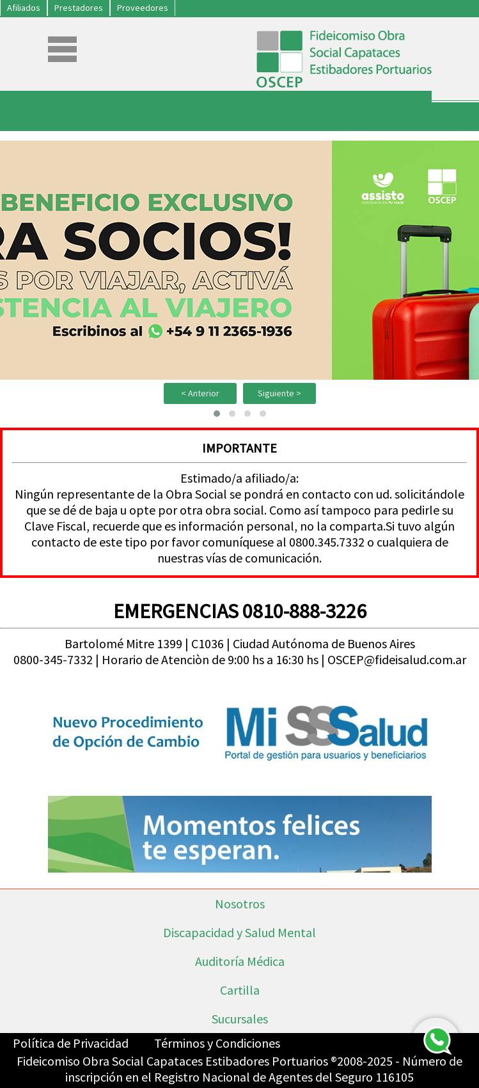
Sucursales (240, 1019)
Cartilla (240, 990)
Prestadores (78, 7)
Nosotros (240, 904)
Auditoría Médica (240, 961)
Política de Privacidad (71, 1043)
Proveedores (142, 7)
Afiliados (23, 7)
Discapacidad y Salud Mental (239, 932)
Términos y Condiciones (217, 1043)
